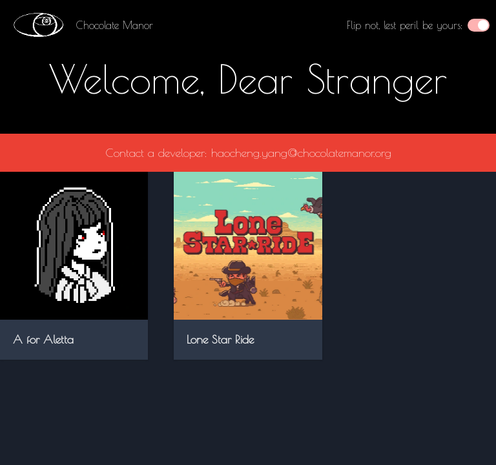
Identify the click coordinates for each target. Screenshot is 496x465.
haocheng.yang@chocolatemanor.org (301, 153)
